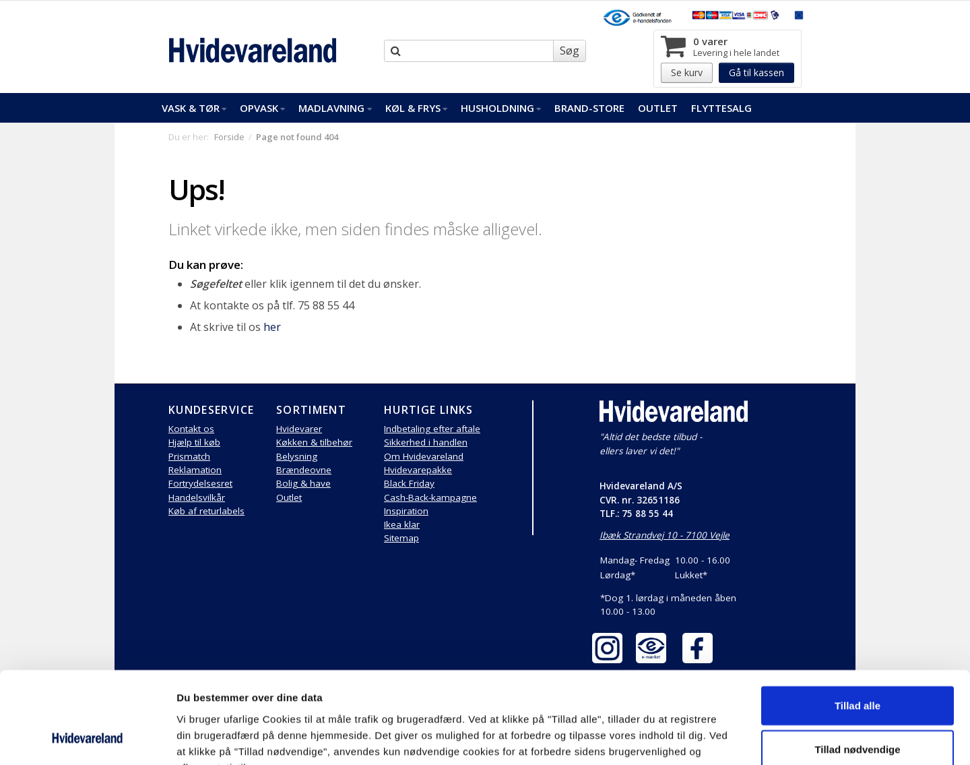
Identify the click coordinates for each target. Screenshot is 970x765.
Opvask (262, 108)
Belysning (296, 456)
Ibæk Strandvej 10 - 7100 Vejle (665, 535)
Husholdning (501, 108)
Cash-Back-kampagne (430, 497)
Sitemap (401, 538)
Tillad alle (857, 622)
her (272, 326)
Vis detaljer (700, 738)
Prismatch (189, 456)
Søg (569, 50)
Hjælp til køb (194, 442)
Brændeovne (303, 470)
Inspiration (406, 511)
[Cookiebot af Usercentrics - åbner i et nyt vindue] (87, 739)
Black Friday (409, 483)
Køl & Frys (416, 108)
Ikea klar (402, 524)
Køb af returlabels (206, 511)
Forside (229, 137)
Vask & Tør (194, 108)
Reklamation (195, 470)
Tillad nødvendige (857, 666)
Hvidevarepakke (418, 470)
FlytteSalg (721, 108)
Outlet (658, 108)
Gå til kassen (756, 72)
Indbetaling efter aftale (432, 429)
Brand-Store (589, 108)
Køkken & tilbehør (314, 442)
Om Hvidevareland (423, 456)
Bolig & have (303, 483)
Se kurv (687, 72)
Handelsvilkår (196, 497)
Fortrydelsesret (200, 483)
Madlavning (334, 108)
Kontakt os (191, 429)
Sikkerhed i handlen (425, 442)
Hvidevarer (299, 429)
